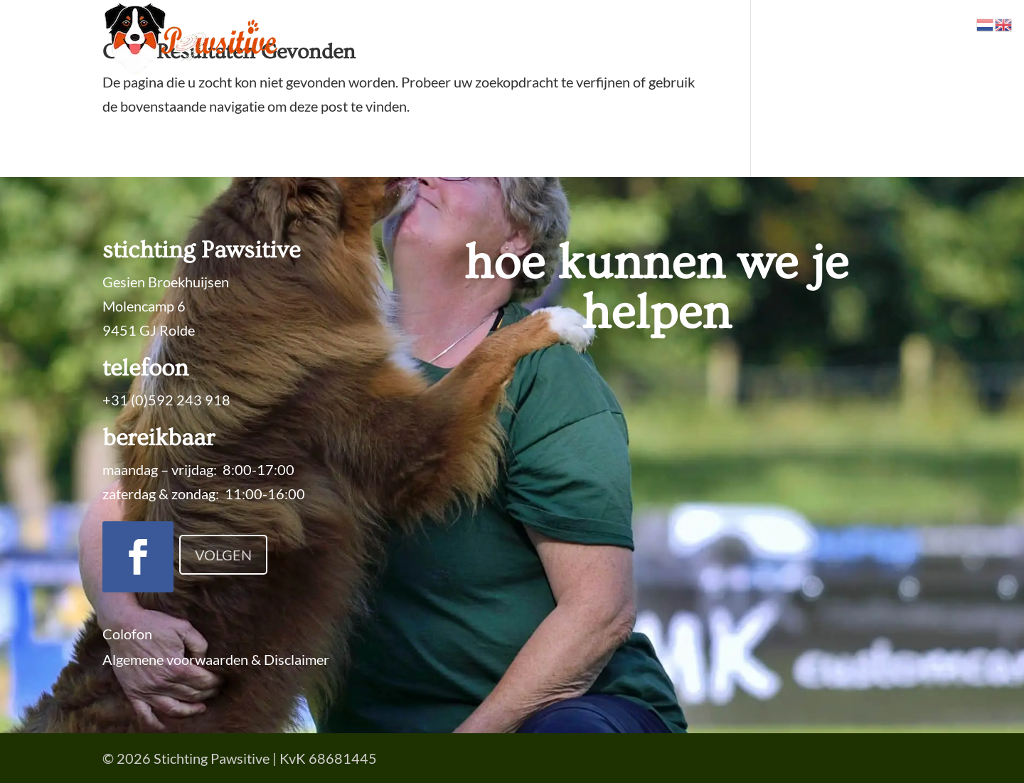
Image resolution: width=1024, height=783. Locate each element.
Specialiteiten (458, 38)
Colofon (127, 633)
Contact (897, 38)
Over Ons (813, 38)
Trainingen (548, 38)
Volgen (223, 554)
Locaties (742, 38)
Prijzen (617, 38)
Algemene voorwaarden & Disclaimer (215, 659)
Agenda (677, 38)
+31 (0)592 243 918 (166, 399)
